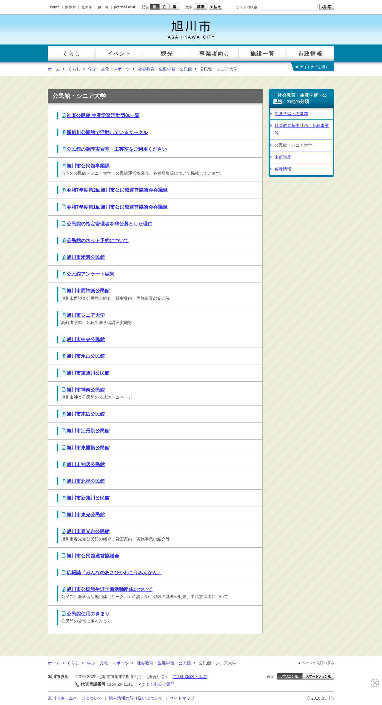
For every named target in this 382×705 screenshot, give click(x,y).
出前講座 (283, 157)
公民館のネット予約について (98, 240)
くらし (74, 69)
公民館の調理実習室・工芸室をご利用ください (117, 149)
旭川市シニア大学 (86, 315)
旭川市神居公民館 (86, 464)
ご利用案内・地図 (190, 676)
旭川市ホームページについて (75, 698)
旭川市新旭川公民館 (88, 497)
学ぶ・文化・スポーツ (109, 69)
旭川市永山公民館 (86, 356)
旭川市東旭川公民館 (88, 373)
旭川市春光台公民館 (88, 531)
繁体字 (86, 7)
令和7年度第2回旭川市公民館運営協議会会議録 (117, 190)
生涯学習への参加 (291, 113)
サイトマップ (182, 698)
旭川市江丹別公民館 (88, 430)
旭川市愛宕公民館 (86, 257)
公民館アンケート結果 (90, 274)
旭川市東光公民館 (86, 514)
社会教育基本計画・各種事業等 (302, 129)
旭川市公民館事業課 (88, 165)
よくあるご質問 (160, 684)
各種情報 (283, 169)
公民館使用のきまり (88, 613)
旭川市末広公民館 (86, 414)
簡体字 (70, 7)
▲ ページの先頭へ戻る (316, 663)
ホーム (54, 69)
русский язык (124, 7)
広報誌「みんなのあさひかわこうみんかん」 (114, 572)
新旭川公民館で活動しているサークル (107, 132)
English (53, 7)
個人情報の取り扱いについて (136, 698)
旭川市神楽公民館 (86, 389)
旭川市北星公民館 (86, 481)
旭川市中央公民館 (86, 339)
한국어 (103, 7)
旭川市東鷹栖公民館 (88, 447)
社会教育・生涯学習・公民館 (165, 69)
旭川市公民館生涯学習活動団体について (110, 589)
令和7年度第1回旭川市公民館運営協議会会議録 (117, 207)
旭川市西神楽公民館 (88, 290)
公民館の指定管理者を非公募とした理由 (110, 223)
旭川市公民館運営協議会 (93, 555)
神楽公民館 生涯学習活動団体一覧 (103, 115)
